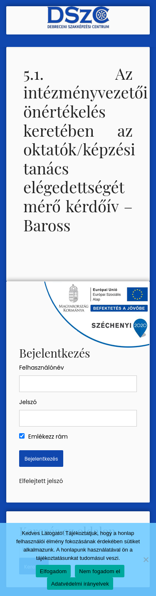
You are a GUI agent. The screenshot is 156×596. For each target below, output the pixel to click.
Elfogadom (53, 571)
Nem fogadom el (99, 571)
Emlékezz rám (43, 436)
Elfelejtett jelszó (41, 481)
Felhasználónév (41, 367)
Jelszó (28, 402)
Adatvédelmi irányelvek (80, 584)
